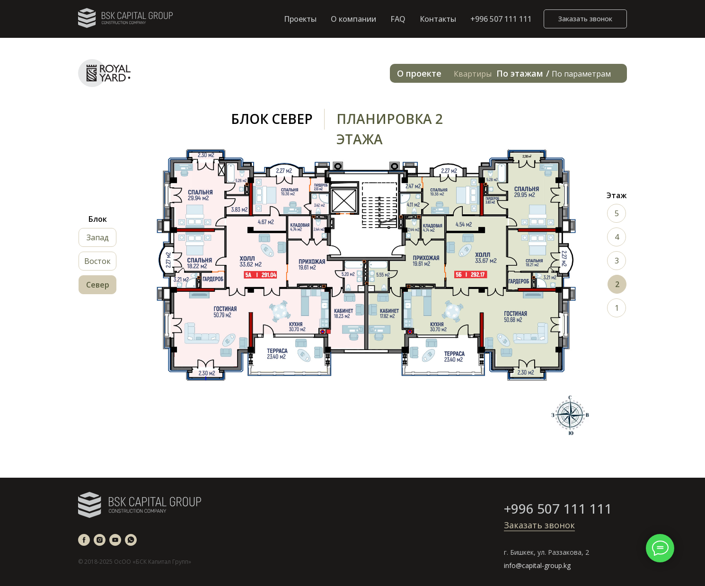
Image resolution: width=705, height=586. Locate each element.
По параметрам (581, 74)
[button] (585, 18)
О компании (353, 19)
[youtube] (115, 540)
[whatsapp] (131, 540)
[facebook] (84, 540)
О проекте (419, 73)
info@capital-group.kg (537, 565)
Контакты (438, 19)
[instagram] (100, 540)
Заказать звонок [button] (539, 525)
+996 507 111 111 (501, 19)
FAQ (397, 19)
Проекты (300, 19)
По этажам (519, 73)
